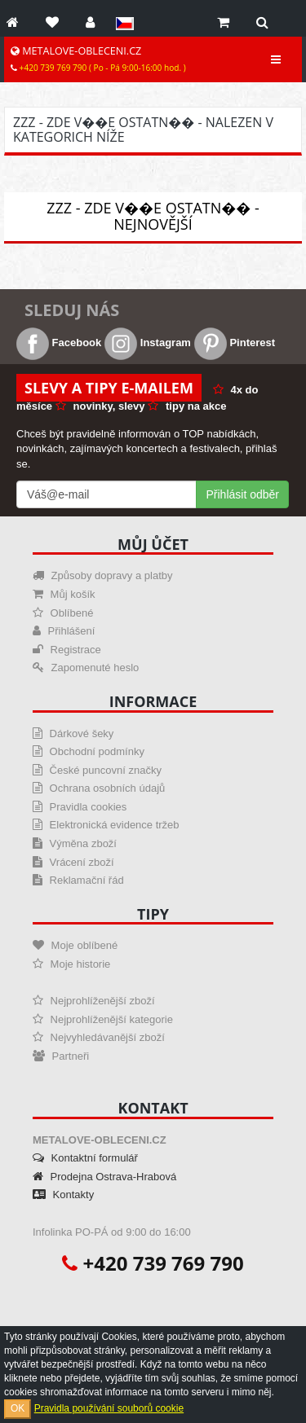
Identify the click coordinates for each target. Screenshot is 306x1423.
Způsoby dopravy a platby (102, 575)
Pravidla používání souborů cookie (109, 1408)
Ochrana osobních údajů (99, 788)
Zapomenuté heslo (86, 667)
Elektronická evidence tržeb (106, 825)
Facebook (58, 342)
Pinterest (234, 342)
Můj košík (64, 594)
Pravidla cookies (79, 807)
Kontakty (63, 1194)
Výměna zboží (75, 843)
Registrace (67, 649)
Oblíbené (63, 613)
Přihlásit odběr (243, 494)
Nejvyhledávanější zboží (99, 1037)
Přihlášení (64, 631)
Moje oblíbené (75, 945)
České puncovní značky (97, 770)
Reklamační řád (78, 880)
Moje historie (71, 964)
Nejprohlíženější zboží (94, 1001)
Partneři (61, 1056)
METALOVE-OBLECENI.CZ (98, 58)
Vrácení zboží (73, 862)
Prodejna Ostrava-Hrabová (104, 1176)
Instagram (147, 342)
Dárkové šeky (73, 733)
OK (17, 1408)
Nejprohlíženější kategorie (103, 1019)
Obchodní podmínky (88, 751)
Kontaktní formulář (85, 1158)
